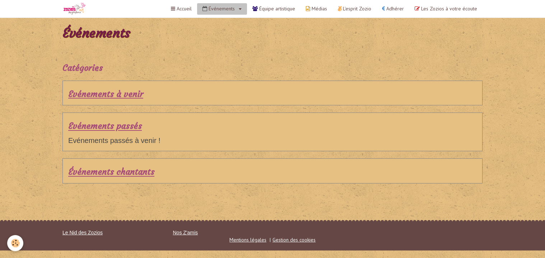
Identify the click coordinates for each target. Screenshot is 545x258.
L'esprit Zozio (354, 8)
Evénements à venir (105, 94)
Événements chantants (111, 172)
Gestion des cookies (294, 239)
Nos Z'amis (185, 232)
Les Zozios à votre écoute (446, 8)
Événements (219, 8)
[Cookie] (15, 243)
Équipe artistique (273, 8)
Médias (316, 8)
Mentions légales (247, 239)
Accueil (181, 8)
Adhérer (393, 8)
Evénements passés (105, 126)
